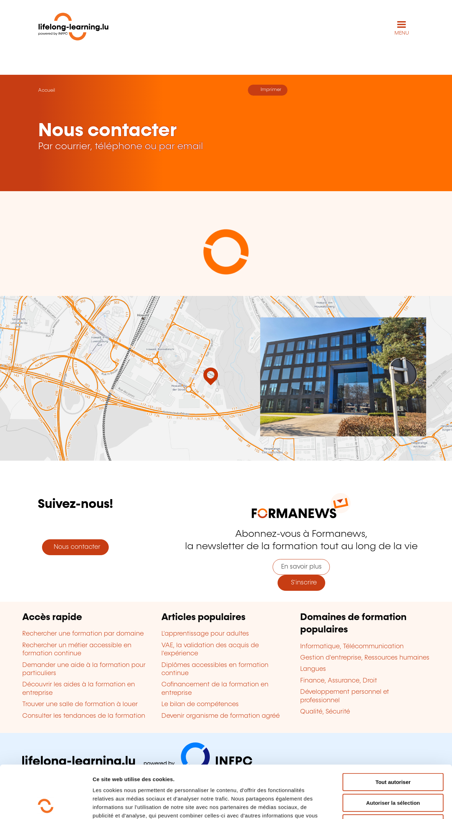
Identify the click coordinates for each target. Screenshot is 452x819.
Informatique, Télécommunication (352, 646)
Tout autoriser (393, 733)
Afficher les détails (389, 805)
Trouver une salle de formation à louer (80, 704)
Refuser (393, 774)
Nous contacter (75, 547)
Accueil (46, 90)
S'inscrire (301, 583)
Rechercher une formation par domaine (83, 634)
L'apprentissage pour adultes (205, 634)
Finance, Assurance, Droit (338, 681)
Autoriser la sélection (393, 754)
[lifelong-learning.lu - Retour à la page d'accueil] (73, 28)
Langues (313, 669)
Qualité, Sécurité (325, 712)
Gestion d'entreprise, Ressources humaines (364, 658)
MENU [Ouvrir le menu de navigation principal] (401, 33)
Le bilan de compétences (200, 704)
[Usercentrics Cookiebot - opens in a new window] (46, 805)
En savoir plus (301, 567)
